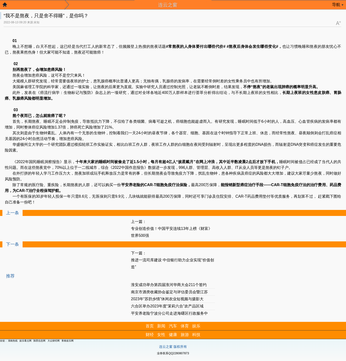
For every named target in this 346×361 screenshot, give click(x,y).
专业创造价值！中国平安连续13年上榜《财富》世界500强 (171, 232)
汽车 (173, 326)
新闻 (161, 326)
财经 (150, 334)
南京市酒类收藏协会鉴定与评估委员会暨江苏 (169, 292)
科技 (196, 334)
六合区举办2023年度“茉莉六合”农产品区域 (167, 306)
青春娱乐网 (68, 340)
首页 (150, 326)
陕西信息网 (39, 340)
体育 (185, 326)
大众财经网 (54, 340)
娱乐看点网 (25, 340)
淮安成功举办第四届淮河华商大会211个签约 (169, 285)
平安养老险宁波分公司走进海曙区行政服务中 (169, 313)
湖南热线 (13, 340)
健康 (173, 334)
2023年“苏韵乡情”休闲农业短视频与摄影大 (167, 299)
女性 (161, 334)
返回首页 (7, 6)
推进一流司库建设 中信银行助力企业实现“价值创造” (172, 263)
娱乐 (196, 326)
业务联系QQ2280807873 (173, 353)
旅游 (185, 334)
